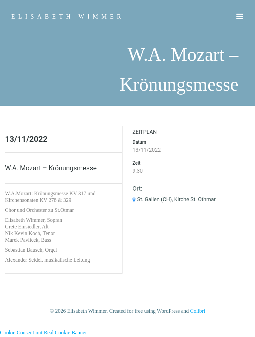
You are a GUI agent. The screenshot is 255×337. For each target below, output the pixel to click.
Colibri (197, 311)
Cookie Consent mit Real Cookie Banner (43, 332)
